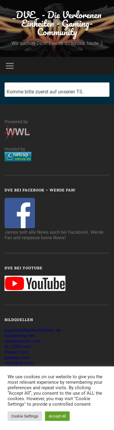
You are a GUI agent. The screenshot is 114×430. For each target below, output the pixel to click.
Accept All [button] (57, 416)
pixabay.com (17, 357)
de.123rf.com (18, 346)
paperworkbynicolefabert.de (33, 330)
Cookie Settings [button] (24, 416)
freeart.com (16, 352)
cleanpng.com (19, 363)
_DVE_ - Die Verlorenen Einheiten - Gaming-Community (57, 23)
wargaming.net (19, 335)
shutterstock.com (23, 341)
